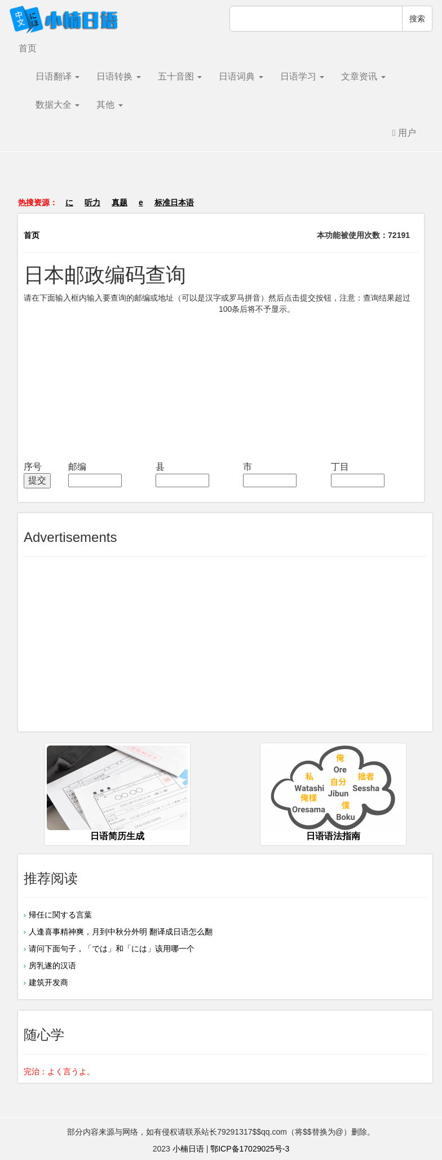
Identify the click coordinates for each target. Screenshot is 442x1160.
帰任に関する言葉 (60, 914)
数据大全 (57, 104)
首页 (28, 48)
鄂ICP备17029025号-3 (249, 1148)
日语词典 (241, 76)
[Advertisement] (221, 180)
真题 (119, 202)
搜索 (417, 18)
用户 (404, 133)
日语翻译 (57, 76)
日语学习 (302, 76)
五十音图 (180, 76)
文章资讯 (363, 76)
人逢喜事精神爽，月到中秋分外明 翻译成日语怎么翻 (121, 931)
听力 (92, 202)
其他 (109, 104)
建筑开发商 (48, 982)
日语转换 (118, 76)
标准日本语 (174, 202)
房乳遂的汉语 (52, 965)
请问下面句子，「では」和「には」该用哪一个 (112, 948)
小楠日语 (188, 1148)
